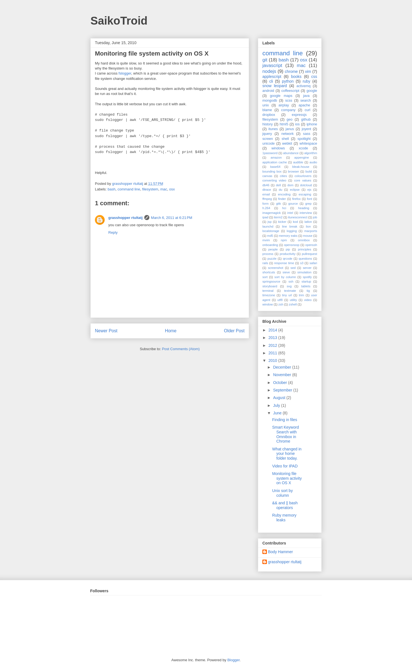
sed (293, 267)
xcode (303, 148)
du (280, 189)
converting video (274, 180)
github (306, 119)
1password (269, 153)
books (296, 76)
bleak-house (300, 166)
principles (304, 249)
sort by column (285, 277)
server (307, 267)
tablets (305, 286)
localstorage (270, 231)
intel (290, 212)
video (308, 300)
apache (304, 105)
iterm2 (278, 217)
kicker (282, 221)
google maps (281, 96)
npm (284, 240)
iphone (311, 124)
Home (171, 330)
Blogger (233, 660)
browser (293, 171)
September (283, 390)
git (264, 60)
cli (271, 81)
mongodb (269, 100)
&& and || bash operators (285, 505)
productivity (288, 253)
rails (265, 263)
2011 (273, 353)
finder (282, 198)
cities (283, 176)
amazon (276, 157)
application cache (274, 162)
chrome (291, 71)
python (288, 81)
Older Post (234, 330)
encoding (284, 194)
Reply (113, 232)
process (267, 253)
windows (278, 148)
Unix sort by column (282, 493)
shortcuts (268, 272)
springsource (271, 281)
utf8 (280, 300)
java (306, 96)
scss (288, 100)
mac (163, 189)
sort (265, 277)
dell (278, 185)
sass (306, 134)
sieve (286, 272)
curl (307, 110)
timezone (268, 295)
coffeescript (290, 91)
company (288, 110)
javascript (272, 65)
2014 (273, 330)
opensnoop (291, 245)
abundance (290, 153)
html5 (284, 124)
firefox (296, 198)
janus (290, 129)
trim (301, 295)
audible (298, 162)
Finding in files (284, 419)
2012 (273, 345)
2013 (273, 337)
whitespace (308, 143)
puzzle (271, 258)
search (305, 100)
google (311, 91)
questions (305, 258)
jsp (270, 221)
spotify (307, 277)
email (266, 194)
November (282, 374)
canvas (267, 176)
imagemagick (271, 212)
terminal (268, 290)
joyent (306, 129)
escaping (305, 194)
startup (306, 281)
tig (308, 290)
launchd (267, 226)
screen (267, 139)
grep (308, 203)
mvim (266, 240)
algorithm (310, 153)
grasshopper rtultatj (125, 218)
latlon (308, 221)
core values (302, 180)
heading (303, 208)
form (265, 203)
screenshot (275, 267)
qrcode (287, 258)
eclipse (295, 189)
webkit (287, 143)
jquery (267, 134)
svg (289, 286)
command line (129, 189)
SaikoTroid (119, 21)
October (280, 382)
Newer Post (106, 330)
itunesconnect (297, 217)
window (267, 304)
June (277, 413)
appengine (301, 157)
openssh (311, 245)
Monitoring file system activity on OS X (287, 478)
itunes (273, 129)
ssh (290, 281)
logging (292, 231)
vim (308, 71)
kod (295, 221)
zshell (293, 304)
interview (306, 212)
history (267, 124)
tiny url (287, 295)
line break (289, 226)
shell (285, 139)
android (268, 91)
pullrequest (309, 253)
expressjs (299, 115)
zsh (280, 304)
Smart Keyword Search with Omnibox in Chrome (285, 434)
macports (310, 231)
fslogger (125, 73)
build (308, 171)
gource (293, 203)
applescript (271, 76)
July (277, 405)
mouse (308, 235)
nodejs (269, 71)
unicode (268, 143)
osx (172, 189)
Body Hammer (280, 552)
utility (293, 300)
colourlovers (302, 176)
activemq (303, 86)
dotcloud (306, 185)
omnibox (304, 240)
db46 (265, 185)
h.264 (266, 208)
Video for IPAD (285, 466)
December (282, 367)
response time (284, 263)
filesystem (150, 189)
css (314, 76)
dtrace (266, 189)
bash (112, 189)
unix (265, 105)
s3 (301, 263)
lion (308, 226)
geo (290, 119)
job (315, 217)
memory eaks (288, 235)
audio (313, 162)
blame (267, 110)
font (309, 198)
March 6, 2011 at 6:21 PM (171, 218)
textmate (290, 290)
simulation (304, 272)
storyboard (269, 286)
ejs (309, 189)
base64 (275, 166)
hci (284, 208)
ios (297, 124)
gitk (278, 203)
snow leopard (274, 85)
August (279, 397)
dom (291, 185)
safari (313, 263)
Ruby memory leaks (284, 517)
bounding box (272, 171)
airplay (284, 105)
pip (288, 249)
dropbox (268, 115)
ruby (306, 81)
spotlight (304, 139)
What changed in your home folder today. (286, 454)
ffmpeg (267, 198)
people (273, 249)
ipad (265, 217)
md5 (270, 235)
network (287, 134)
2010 (273, 360)
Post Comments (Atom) (181, 349)
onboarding (270, 245)
